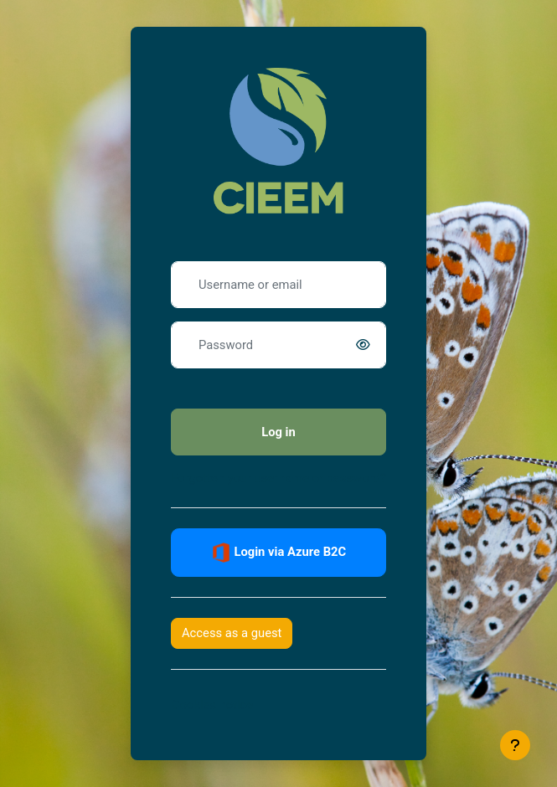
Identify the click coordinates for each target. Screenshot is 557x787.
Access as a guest (231, 632)
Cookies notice (212, 704)
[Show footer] (515, 745)
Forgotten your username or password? (278, 478)
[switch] (366, 345)
